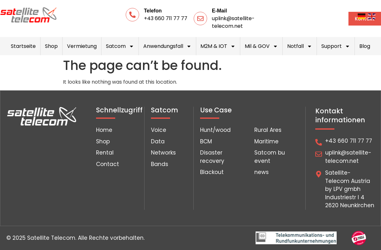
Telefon (153, 10)
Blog (364, 46)
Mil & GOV (261, 46)
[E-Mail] (200, 18)
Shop (51, 46)
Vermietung (82, 46)
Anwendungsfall (167, 46)
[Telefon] (132, 14)
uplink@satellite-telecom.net (233, 22)
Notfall (299, 46)
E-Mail (219, 10)
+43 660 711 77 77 (165, 18)
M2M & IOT (217, 46)
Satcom (120, 46)
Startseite (23, 46)
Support (335, 46)
